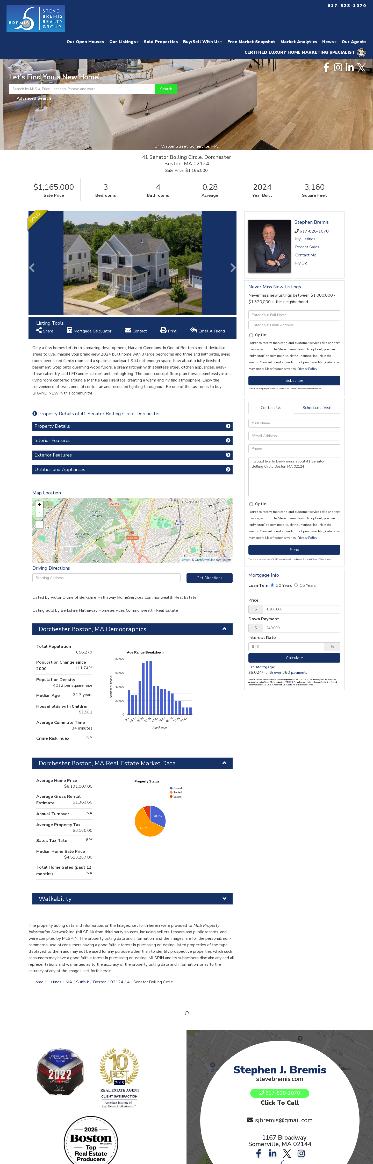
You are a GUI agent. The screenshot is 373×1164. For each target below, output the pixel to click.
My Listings (305, 239)
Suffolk (82, 878)
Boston (99, 878)
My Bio (301, 263)
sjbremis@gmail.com (284, 1026)
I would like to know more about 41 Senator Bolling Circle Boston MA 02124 (294, 477)
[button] (166, 89)
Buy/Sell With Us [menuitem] (202, 42)
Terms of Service (319, 559)
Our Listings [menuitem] (124, 42)
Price (253, 600)
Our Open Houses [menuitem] (85, 42)
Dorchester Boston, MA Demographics (92, 525)
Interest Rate (262, 638)
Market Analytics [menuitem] (299, 42)
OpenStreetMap (205, 456)
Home (38, 878)
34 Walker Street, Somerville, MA (186, 146)
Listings (54, 878)
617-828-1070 (314, 231)
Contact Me (305, 255)
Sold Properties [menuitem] (161, 42)
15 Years (305, 585)
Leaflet (185, 456)
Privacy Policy (307, 369)
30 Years (281, 585)
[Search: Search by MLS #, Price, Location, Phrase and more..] (82, 89)
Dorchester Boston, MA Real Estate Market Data (107, 660)
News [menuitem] (329, 42)
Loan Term (259, 585)
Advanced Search (34, 98)
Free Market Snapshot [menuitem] (251, 42)
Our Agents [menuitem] (354, 42)
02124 (116, 878)
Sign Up (86, 1115)
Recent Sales (307, 247)
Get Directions (210, 474)
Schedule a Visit (317, 408)
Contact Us (271, 408)
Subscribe (294, 380)
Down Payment (263, 619)
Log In (102, 1115)
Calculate (294, 658)
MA (69, 878)
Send (294, 550)
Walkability (55, 795)
